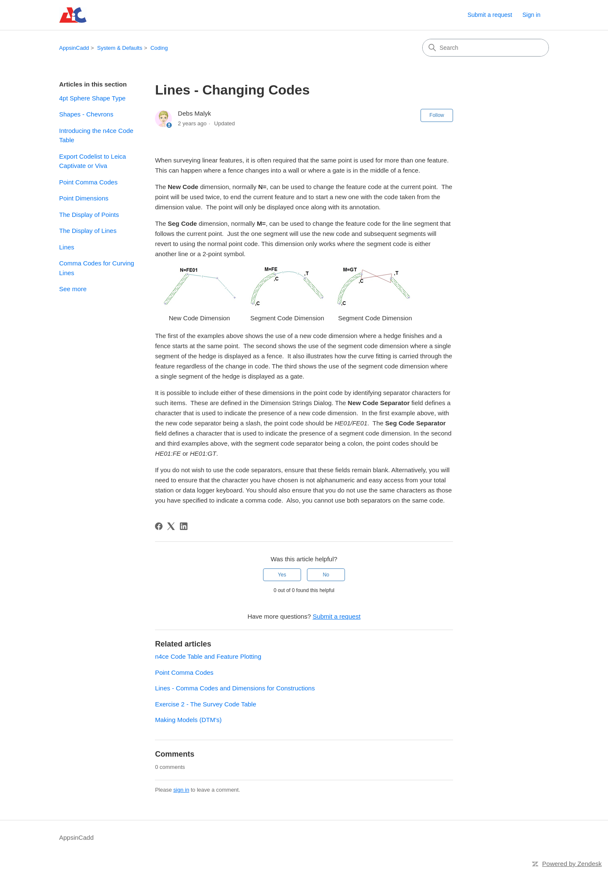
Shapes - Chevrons (86, 114)
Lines (66, 247)
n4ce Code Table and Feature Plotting (208, 656)
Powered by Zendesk (572, 863)
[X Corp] (171, 526)
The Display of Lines (88, 230)
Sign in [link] (531, 14)
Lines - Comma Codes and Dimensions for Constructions (235, 688)
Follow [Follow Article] (436, 115)
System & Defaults (119, 48)
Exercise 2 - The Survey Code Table (205, 704)
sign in (182, 790)
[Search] (485, 47)
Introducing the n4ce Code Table (96, 135)
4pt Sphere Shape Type (92, 98)
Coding (159, 48)
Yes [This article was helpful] (282, 575)
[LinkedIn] (183, 526)
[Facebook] (159, 526)
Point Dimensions (84, 198)
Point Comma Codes (88, 182)
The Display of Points (89, 214)
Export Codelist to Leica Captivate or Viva (92, 161)
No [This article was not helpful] (326, 575)
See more (73, 288)
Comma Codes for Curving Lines (96, 268)
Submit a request (489, 14)
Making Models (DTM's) (188, 719)
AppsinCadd (74, 48)
